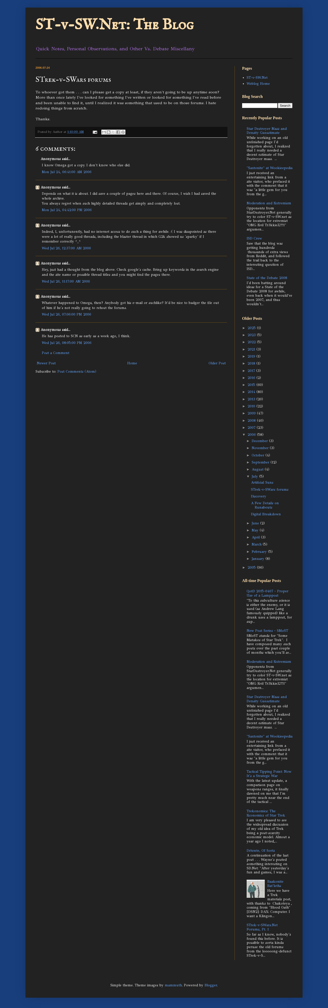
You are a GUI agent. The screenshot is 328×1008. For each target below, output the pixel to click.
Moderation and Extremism (269, 203)
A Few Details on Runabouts (265, 505)
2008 (252, 420)
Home (132, 363)
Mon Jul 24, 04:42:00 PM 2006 (67, 210)
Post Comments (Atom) (76, 371)
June (256, 523)
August (258, 469)
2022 (252, 342)
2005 (252, 567)
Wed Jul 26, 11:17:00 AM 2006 (66, 281)
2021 (252, 349)
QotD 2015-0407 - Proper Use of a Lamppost (267, 593)
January (259, 559)
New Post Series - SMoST (267, 631)
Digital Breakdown (266, 514)
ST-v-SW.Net (257, 77)
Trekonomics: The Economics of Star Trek (266, 813)
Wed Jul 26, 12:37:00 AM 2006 (66, 248)
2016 (252, 378)
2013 (252, 399)
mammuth (173, 985)
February (260, 552)
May (256, 530)
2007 (252, 427)
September (261, 462)
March (257, 544)
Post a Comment (55, 353)
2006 (252, 435)
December (260, 441)
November (261, 448)
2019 (252, 356)
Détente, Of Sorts (261, 850)
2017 (252, 371)
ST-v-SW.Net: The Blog (115, 25)
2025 (252, 328)
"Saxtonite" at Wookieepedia (269, 168)
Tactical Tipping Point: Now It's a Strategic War (269, 773)
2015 (252, 385)
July (255, 476)
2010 (252, 406)
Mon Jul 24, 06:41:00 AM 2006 (66, 172)
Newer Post (46, 363)
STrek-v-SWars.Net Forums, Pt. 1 (262, 927)
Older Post (217, 363)
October (259, 455)
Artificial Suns (262, 482)
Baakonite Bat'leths (275, 883)
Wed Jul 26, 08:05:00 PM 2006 (66, 343)
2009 (252, 413)
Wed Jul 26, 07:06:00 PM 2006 (66, 314)
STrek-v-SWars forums (269, 489)
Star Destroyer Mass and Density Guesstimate (267, 131)
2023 (252, 335)
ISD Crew (254, 238)
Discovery (258, 496)
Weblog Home (258, 84)
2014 (252, 392)
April (256, 537)
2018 (252, 363)
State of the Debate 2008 (267, 278)
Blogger (211, 985)
